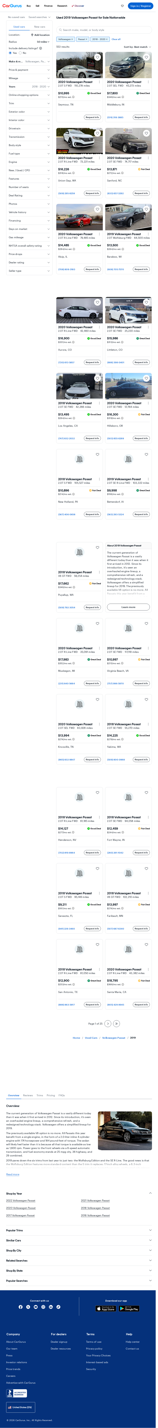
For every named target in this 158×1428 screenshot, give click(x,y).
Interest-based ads (97, 1416)
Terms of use (93, 1395)
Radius (13, 41)
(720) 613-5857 (66, 362)
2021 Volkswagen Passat (95, 1254)
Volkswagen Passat (113, 1037)
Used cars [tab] (19, 26)
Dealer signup (59, 1395)
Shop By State (79, 1325)
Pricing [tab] (51, 1095)
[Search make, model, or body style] (104, 30)
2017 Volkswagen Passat (20, 1269)
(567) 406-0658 (66, 514)
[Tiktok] (58, 1362)
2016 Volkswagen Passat (95, 1269)
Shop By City (79, 1305)
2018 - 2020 (100, 39)
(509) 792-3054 (66, 607)
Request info (92, 117)
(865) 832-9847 (66, 759)
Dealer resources (61, 1402)
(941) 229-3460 (66, 928)
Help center (133, 1395)
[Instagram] (43, 1362)
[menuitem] (28, 6)
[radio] (10, 52)
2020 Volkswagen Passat (21, 1262)
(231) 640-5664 (66, 683)
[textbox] (141, 47)
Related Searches (79, 1315)
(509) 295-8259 (66, 193)
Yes (15, 52)
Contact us (132, 1402)
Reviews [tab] (28, 1095)
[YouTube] (36, 1362)
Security (91, 1423)
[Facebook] (21, 1362)
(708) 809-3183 (66, 269)
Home (76, 1037)
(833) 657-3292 (115, 193)
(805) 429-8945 (115, 1004)
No (24, 52)
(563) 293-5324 (115, 514)
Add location (40, 34)
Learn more (128, 607)
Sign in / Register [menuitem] (140, 5)
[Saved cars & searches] (122, 6)
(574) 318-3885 (115, 117)
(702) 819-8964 (66, 852)
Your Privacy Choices (98, 1409)
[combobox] (39, 17)
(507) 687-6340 (115, 928)
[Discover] (78, 6)
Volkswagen (65, 39)
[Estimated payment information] (73, 97)
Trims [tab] (40, 1095)
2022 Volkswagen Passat (20, 1254)
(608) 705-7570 (115, 269)
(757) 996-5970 (115, 683)
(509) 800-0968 (116, 759)
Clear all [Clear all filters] (116, 39)
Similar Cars (79, 1294)
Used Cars (91, 1037)
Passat (82, 39)
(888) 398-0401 (115, 362)
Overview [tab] (13, 1095)
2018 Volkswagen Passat (95, 1262)
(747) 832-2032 (66, 438)
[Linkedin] (51, 1362)
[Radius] (42, 42)
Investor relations (16, 1416)
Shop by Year (79, 1248)
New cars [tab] (39, 26)
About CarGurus (16, 1395)
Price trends (13, 1423)
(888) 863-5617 (66, 1004)
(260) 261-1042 (115, 852)
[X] (28, 1362)
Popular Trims (79, 1284)
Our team (12, 1402)
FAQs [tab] (62, 1095)
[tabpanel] (79, 1168)
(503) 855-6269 (115, 438)
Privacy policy (94, 1402)
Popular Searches (79, 1335)
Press (9, 1409)
